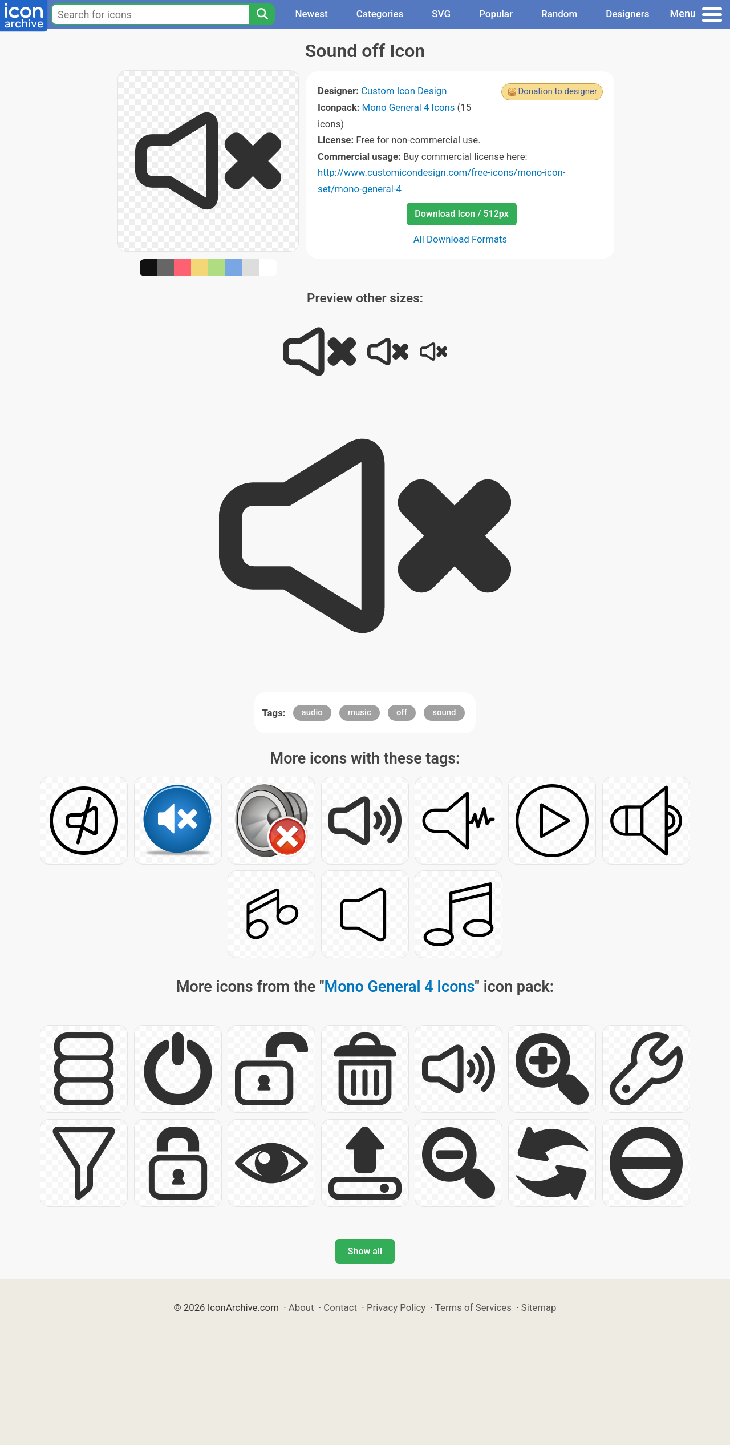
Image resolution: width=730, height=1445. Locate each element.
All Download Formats (460, 239)
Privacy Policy (396, 1307)
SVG (441, 13)
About (301, 1307)
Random (559, 13)
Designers (627, 13)
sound (444, 712)
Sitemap (539, 1307)
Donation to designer (557, 91)
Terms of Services (473, 1307)
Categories (380, 13)
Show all (365, 1251)
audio (312, 712)
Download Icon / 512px (461, 213)
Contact (340, 1307)
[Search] (262, 14)
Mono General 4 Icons (408, 107)
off (401, 712)
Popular (496, 13)
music (359, 712)
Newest (311, 13)
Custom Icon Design (404, 90)
